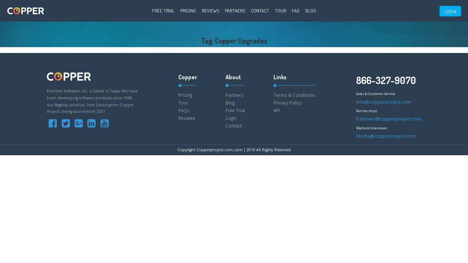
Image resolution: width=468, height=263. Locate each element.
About (233, 77)
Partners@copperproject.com (388, 118)
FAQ (295, 11)
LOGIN (450, 11)
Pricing (188, 11)
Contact (260, 11)
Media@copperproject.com (386, 136)
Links (280, 77)
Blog (310, 11)
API (276, 110)
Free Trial (163, 11)
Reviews (210, 11)
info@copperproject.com (383, 102)
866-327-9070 (386, 80)
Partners (235, 11)
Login (231, 118)
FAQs (183, 110)
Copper (187, 77)
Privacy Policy (287, 103)
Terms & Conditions (294, 95)
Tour (280, 11)
